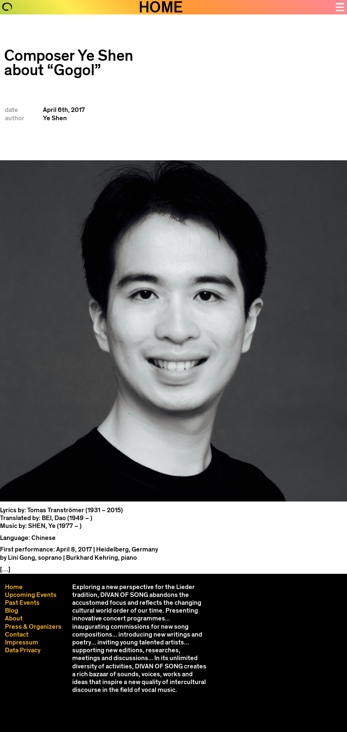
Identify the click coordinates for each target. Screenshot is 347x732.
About (14, 618)
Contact (16, 634)
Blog (11, 610)
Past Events (22, 603)
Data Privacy (22, 650)
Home (14, 587)
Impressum (21, 642)
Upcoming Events (31, 595)
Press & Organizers (33, 627)
